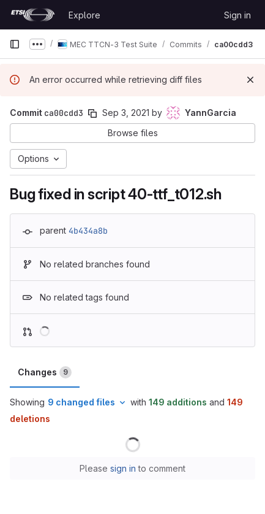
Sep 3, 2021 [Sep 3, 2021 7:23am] (125, 112)
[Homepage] (33, 15)
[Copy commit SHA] (92, 113)
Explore (84, 15)
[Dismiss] (250, 79)
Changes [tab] (45, 372)
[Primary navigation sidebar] (14, 44)
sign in (123, 468)
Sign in (237, 15)
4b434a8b (88, 230)
